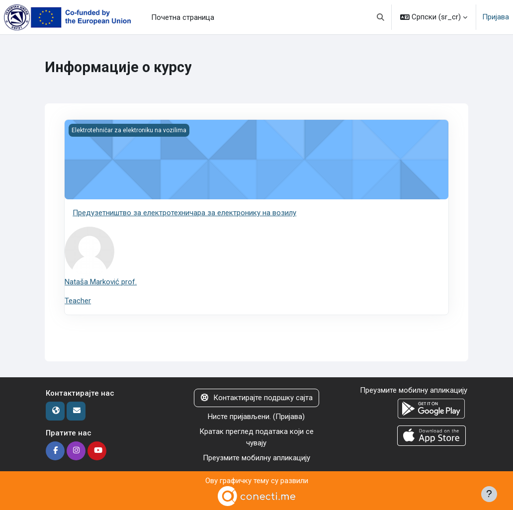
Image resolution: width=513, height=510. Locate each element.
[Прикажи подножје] (489, 494)
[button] (381, 17)
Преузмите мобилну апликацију (256, 457)
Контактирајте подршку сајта (256, 397)
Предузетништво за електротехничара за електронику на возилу (184, 212)
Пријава (495, 16)
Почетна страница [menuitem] (182, 17)
